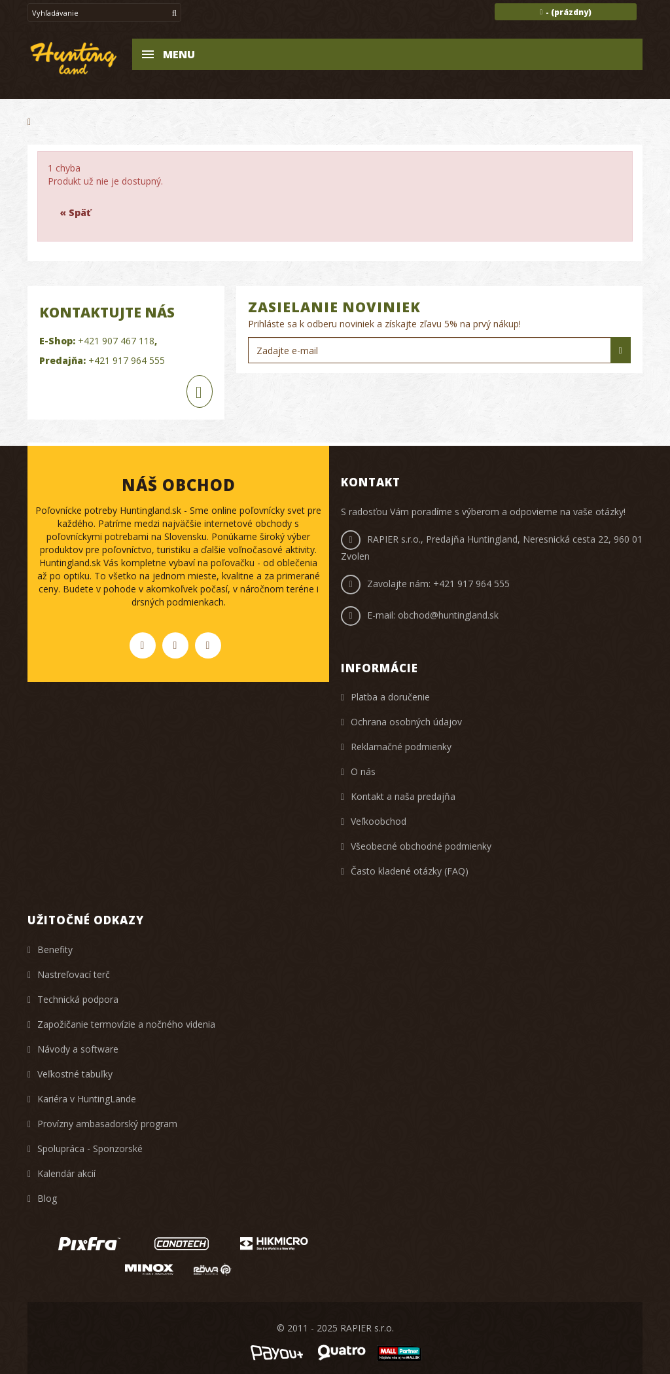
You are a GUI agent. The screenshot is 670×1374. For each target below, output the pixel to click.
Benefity (55, 949)
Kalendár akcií (66, 1173)
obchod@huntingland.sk (448, 615)
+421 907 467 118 (116, 340)
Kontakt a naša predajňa (403, 796)
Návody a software (77, 1049)
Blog (47, 1198)
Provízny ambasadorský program (107, 1123)
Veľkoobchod (378, 821)
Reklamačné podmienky (401, 746)
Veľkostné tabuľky (75, 1074)
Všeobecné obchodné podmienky (421, 846)
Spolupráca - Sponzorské (90, 1148)
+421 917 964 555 (126, 360)
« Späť (75, 212)
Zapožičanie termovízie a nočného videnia (126, 1024)
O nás (363, 771)
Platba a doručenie (390, 697)
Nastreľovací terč (73, 974)
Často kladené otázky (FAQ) (409, 871)
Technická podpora (77, 999)
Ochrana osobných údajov (406, 721)
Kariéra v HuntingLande (86, 1099)
